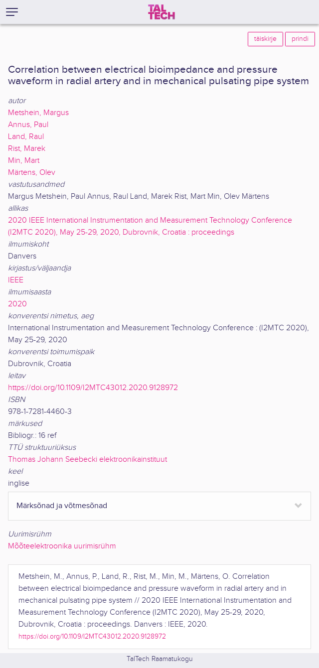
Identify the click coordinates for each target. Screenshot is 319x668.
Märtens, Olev (31, 172)
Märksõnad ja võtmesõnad (61, 506)
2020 (17, 304)
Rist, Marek (26, 148)
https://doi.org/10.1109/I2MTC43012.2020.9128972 (93, 388)
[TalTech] (161, 12)
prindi (300, 39)
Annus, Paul (28, 125)
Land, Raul (26, 136)
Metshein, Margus (38, 113)
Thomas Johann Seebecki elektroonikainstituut (87, 459)
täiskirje (265, 39)
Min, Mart (23, 160)
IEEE (15, 280)
